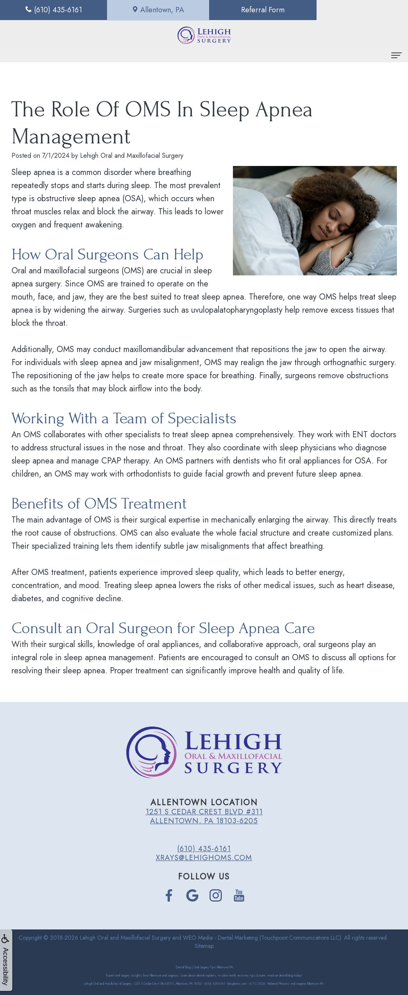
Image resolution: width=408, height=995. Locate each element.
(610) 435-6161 (204, 848)
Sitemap (204, 946)
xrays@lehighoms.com (204, 857)
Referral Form (255, 10)
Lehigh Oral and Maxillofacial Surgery (125, 938)
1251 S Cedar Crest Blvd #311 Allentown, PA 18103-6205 (204, 816)
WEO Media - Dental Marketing (220, 938)
